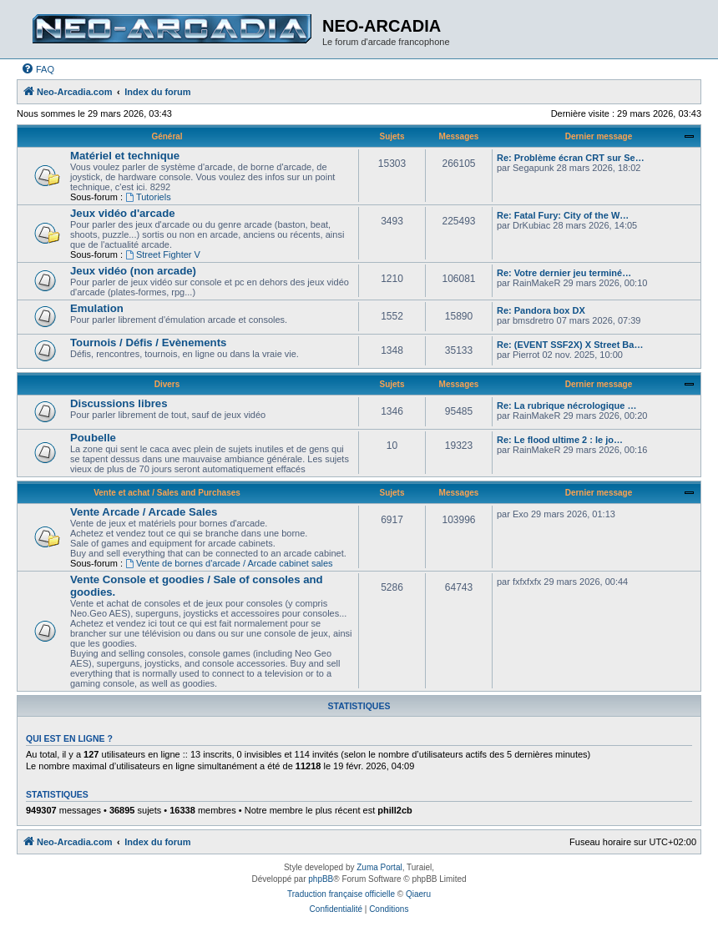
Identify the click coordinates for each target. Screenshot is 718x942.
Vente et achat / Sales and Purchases (167, 492)
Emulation (97, 308)
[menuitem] (37, 69)
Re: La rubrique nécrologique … (566, 405)
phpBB (320, 879)
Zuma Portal (379, 867)
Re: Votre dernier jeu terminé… (564, 273)
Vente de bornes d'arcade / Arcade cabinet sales (229, 563)
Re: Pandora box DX (541, 310)
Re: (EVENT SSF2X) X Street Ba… (570, 345)
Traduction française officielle (341, 894)
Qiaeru (418, 894)
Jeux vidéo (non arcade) (133, 270)
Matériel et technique (125, 155)
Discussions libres (119, 403)
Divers (167, 384)
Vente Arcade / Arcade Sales (143, 512)
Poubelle (93, 437)
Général (166, 136)
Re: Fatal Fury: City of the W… (563, 215)
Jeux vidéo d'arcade (122, 213)
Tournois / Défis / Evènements (148, 342)
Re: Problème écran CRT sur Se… (571, 158)
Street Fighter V (162, 254)
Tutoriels (148, 197)
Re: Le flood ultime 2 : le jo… (560, 440)
